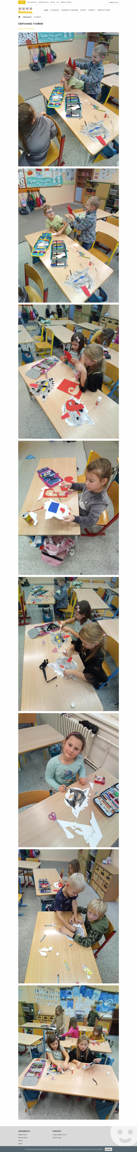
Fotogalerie (55, 10)
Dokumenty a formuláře (69, 10)
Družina (21, 2)
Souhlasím (108, 1149)
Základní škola (32, 2)
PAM (58, 2)
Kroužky (83, 10)
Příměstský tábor (66, 2)
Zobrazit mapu (57, 1137)
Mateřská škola (44, 2)
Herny (46, 10)
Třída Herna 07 (27, 17)
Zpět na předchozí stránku (26, 29)
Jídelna (52, 2)
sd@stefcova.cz (114, 2)
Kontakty (91, 10)
